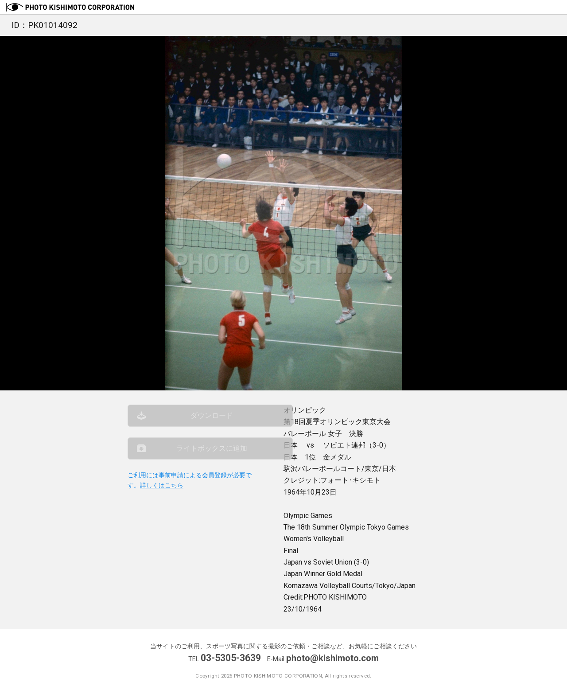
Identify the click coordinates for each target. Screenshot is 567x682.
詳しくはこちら (161, 494)
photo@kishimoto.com (332, 657)
